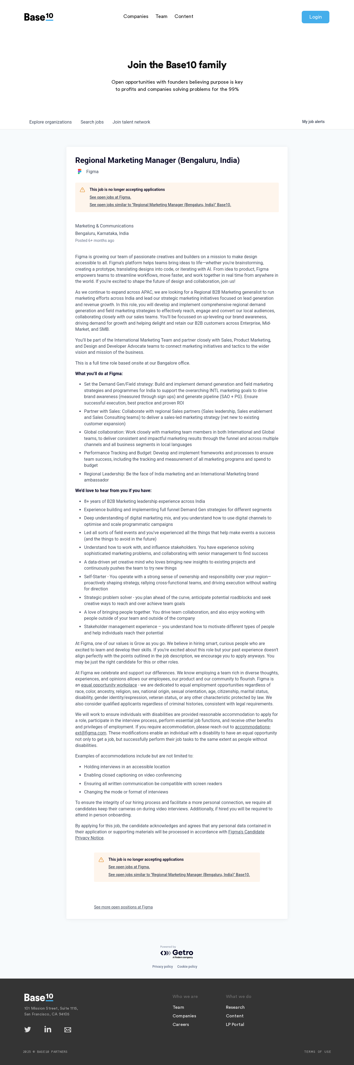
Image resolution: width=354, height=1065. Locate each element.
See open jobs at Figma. (110, 197)
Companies (136, 16)
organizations (50, 122)
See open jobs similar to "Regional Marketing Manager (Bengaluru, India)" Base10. (160, 205)
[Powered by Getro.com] (177, 952)
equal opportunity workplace (109, 685)
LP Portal (235, 1024)
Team (161, 16)
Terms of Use (317, 1052)
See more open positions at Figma (123, 907)
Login (315, 16)
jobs (92, 122)
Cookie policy (187, 967)
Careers (181, 1024)
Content (184, 16)
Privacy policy (162, 967)
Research (235, 1007)
